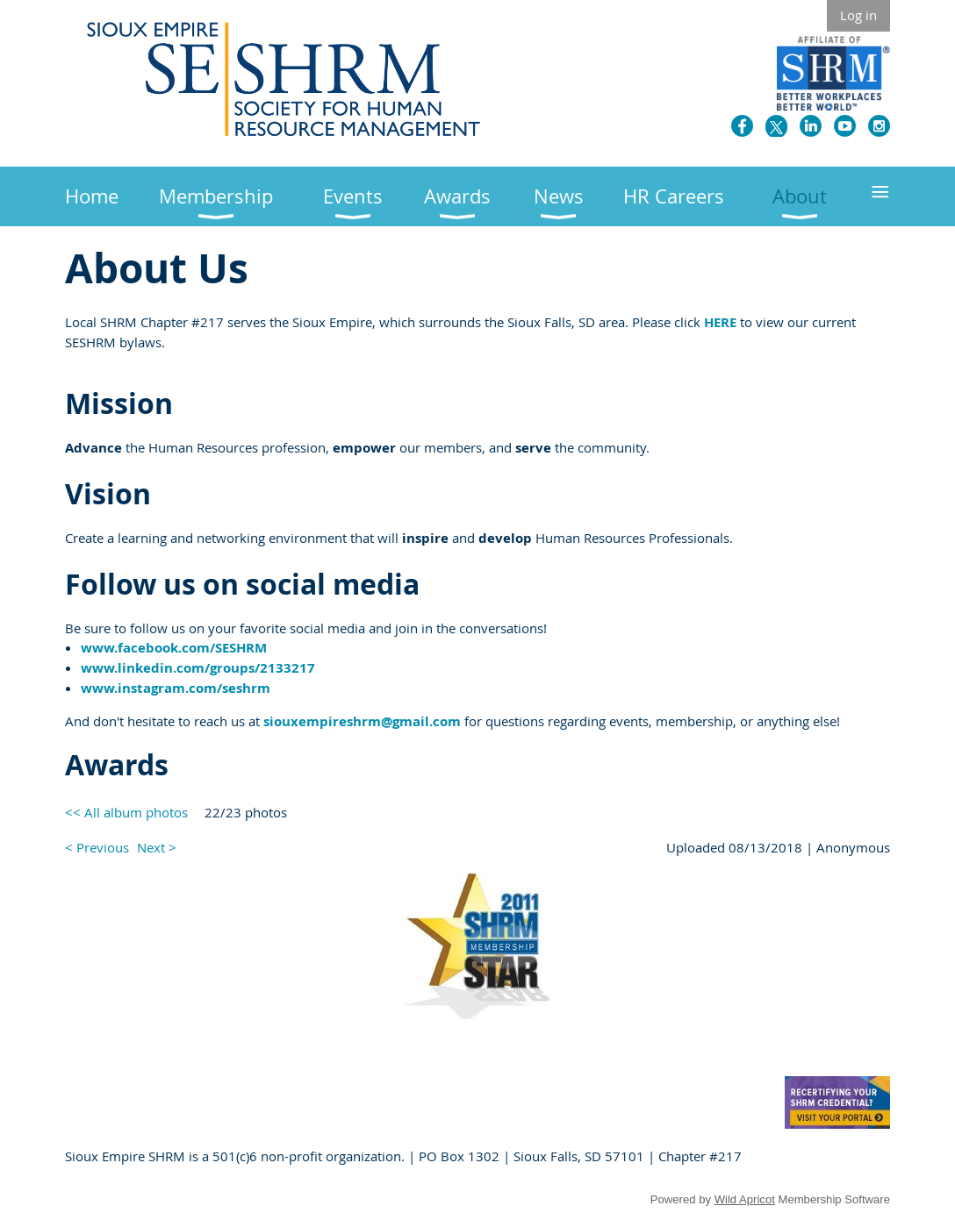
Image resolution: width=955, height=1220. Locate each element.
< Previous (97, 847)
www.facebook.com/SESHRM (174, 648)
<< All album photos (126, 812)
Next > (156, 847)
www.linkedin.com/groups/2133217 (198, 668)
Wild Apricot (744, 1199)
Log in (858, 15)
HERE (720, 322)
